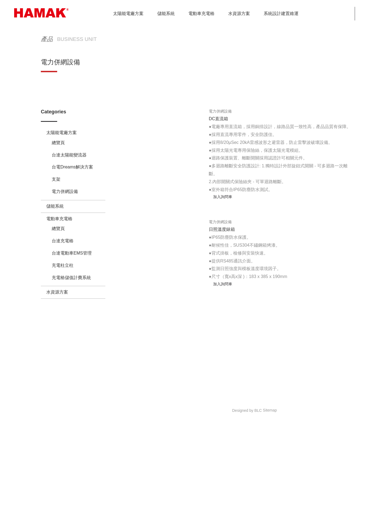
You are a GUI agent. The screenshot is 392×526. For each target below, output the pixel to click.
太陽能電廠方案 (298, 121)
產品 (269, 121)
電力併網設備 (336, 121)
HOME (250, 121)
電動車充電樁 (59, 258)
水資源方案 (57, 271)
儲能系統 (55, 246)
